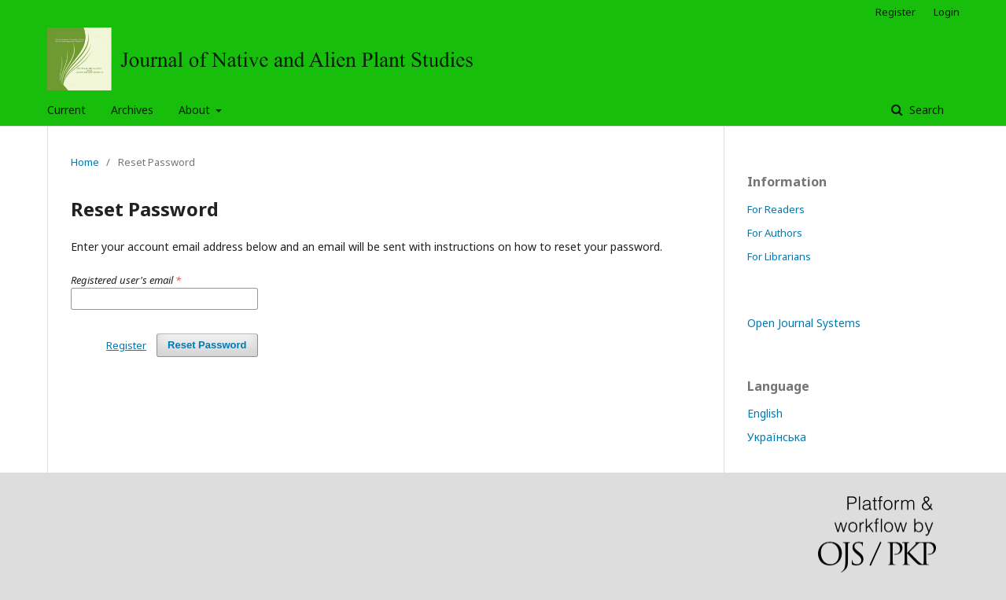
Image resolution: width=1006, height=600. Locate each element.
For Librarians (779, 256)
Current (66, 109)
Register (895, 12)
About (196, 109)
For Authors (774, 233)
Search (925, 109)
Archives (132, 109)
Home (85, 162)
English (765, 413)
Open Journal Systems (803, 322)
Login (947, 12)
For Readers (776, 209)
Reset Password (207, 345)
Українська (776, 436)
